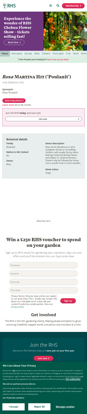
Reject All (39, 406)
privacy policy (17, 307)
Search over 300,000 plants (58, 60)
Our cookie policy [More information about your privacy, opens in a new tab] (73, 379)
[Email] (43, 290)
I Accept (13, 406)
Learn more (8, 105)
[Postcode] (43, 282)
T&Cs (30, 298)
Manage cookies (65, 406)
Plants (5, 53)
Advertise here (43, 221)
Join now (42, 358)
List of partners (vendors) (13, 398)
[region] (43, 388)
